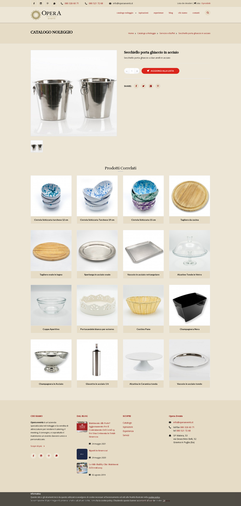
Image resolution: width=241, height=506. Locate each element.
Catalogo (127, 422)
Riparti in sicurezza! (98, 450)
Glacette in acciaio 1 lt (97, 384)
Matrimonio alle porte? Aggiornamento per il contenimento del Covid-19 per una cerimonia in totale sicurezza (102, 430)
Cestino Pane (143, 329)
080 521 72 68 (96, 3)
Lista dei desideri (184, 3)
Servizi (126, 435)
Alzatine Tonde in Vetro (189, 274)
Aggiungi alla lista (160, 70)
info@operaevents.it (123, 3)
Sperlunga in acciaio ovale (97, 274)
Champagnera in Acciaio (51, 384)
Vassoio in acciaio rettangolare (143, 274)
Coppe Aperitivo (51, 329)
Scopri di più (38, 446)
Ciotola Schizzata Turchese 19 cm (97, 219)
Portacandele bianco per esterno (97, 329)
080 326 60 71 (72, 3)
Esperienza (128, 431)
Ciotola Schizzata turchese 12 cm (51, 219)
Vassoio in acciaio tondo (189, 384)
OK (164, 500)
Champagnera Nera (190, 329)
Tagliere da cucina (189, 219)
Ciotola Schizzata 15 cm (143, 219)
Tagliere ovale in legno (51, 274)
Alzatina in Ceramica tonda (143, 384)
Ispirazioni (128, 426)
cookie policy (154, 497)
